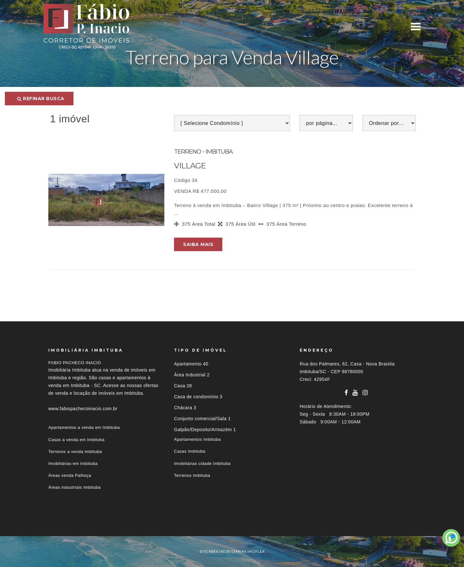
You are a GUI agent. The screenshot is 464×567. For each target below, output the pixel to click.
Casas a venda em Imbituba (76, 439)
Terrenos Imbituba (192, 475)
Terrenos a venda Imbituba (75, 451)
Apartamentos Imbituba (197, 439)
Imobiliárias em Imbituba (73, 463)
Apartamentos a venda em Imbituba (84, 427)
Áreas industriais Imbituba (74, 487)
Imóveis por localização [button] (74, 524)
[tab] (232, 524)
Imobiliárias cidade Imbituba (202, 463)
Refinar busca (40, 98)
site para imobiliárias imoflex (232, 551)
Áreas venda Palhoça (69, 475)
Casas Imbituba (189, 451)
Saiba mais (198, 244)
